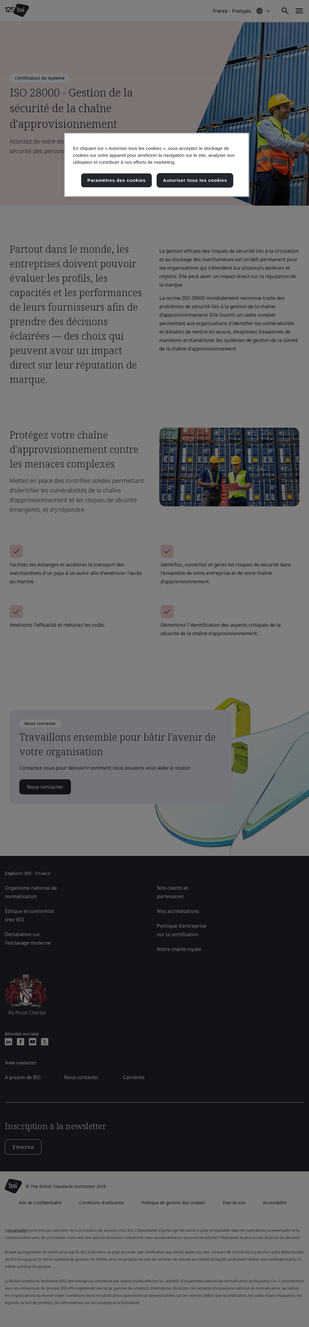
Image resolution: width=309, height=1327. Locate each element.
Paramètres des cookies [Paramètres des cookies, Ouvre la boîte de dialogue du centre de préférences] (116, 180)
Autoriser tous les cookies (195, 180)
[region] (156, 165)
